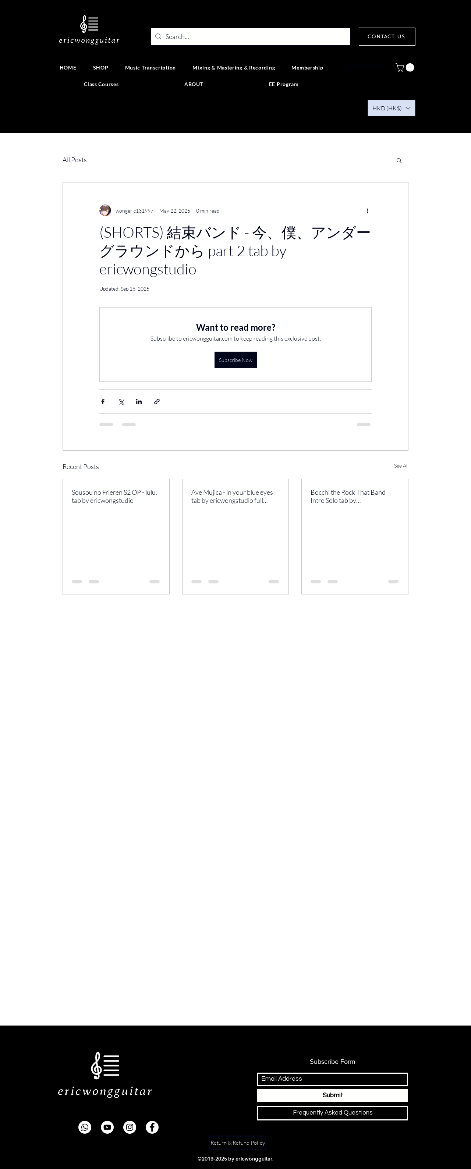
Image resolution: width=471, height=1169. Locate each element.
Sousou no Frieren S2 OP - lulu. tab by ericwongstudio (114, 496)
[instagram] (129, 1127)
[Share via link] (156, 401)
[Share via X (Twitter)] (120, 401)
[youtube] (107, 1127)
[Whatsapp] (84, 1127)
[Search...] (250, 37)
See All (401, 465)
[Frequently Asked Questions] (332, 1113)
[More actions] (367, 210)
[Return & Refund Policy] (237, 1143)
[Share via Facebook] (102, 401)
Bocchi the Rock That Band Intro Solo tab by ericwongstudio (348, 496)
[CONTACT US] (387, 37)
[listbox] (391, 108)
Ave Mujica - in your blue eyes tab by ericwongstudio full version (232, 496)
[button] (406, 67)
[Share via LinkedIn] (138, 401)
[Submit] (332, 1095)
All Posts (75, 160)
